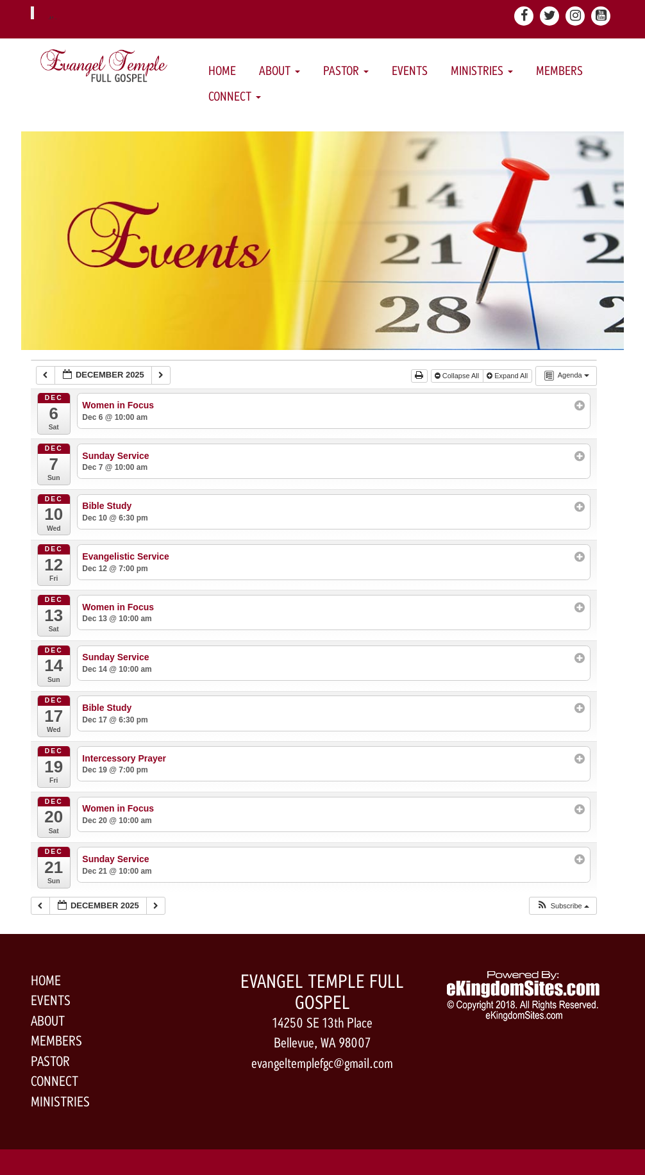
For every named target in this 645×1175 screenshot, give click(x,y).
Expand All (508, 375)
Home (222, 70)
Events (410, 70)
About (279, 70)
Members (559, 70)
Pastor (346, 70)
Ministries (482, 70)
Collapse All (458, 375)
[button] (563, 906)
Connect (234, 96)
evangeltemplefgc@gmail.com (322, 1063)
